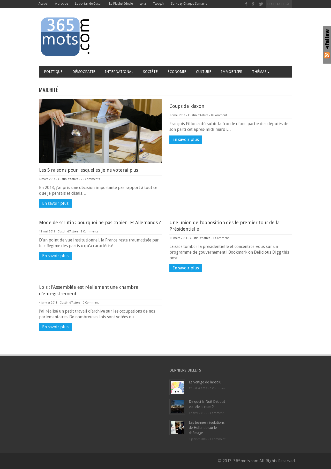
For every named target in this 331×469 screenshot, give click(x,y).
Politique (53, 72)
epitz (142, 3)
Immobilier (231, 72)
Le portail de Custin (88, 3)
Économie (177, 72)
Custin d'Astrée (68, 179)
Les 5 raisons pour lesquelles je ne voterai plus (88, 170)
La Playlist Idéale (121, 3)
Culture (203, 72)
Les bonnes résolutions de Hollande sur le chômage (206, 427)
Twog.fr (158, 3)
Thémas (260, 72)
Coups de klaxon (186, 106)
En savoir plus (55, 203)
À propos (61, 3)
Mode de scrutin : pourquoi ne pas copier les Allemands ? (100, 222)
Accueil (43, 3)
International (119, 72)
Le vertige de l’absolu (205, 382)
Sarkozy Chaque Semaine (189, 3)
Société (150, 72)
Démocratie (83, 72)
